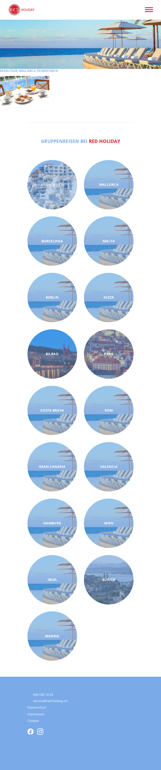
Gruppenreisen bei (80, 141)
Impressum (35, 714)
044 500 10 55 (43, 694)
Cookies (33, 721)
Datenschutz (36, 707)
